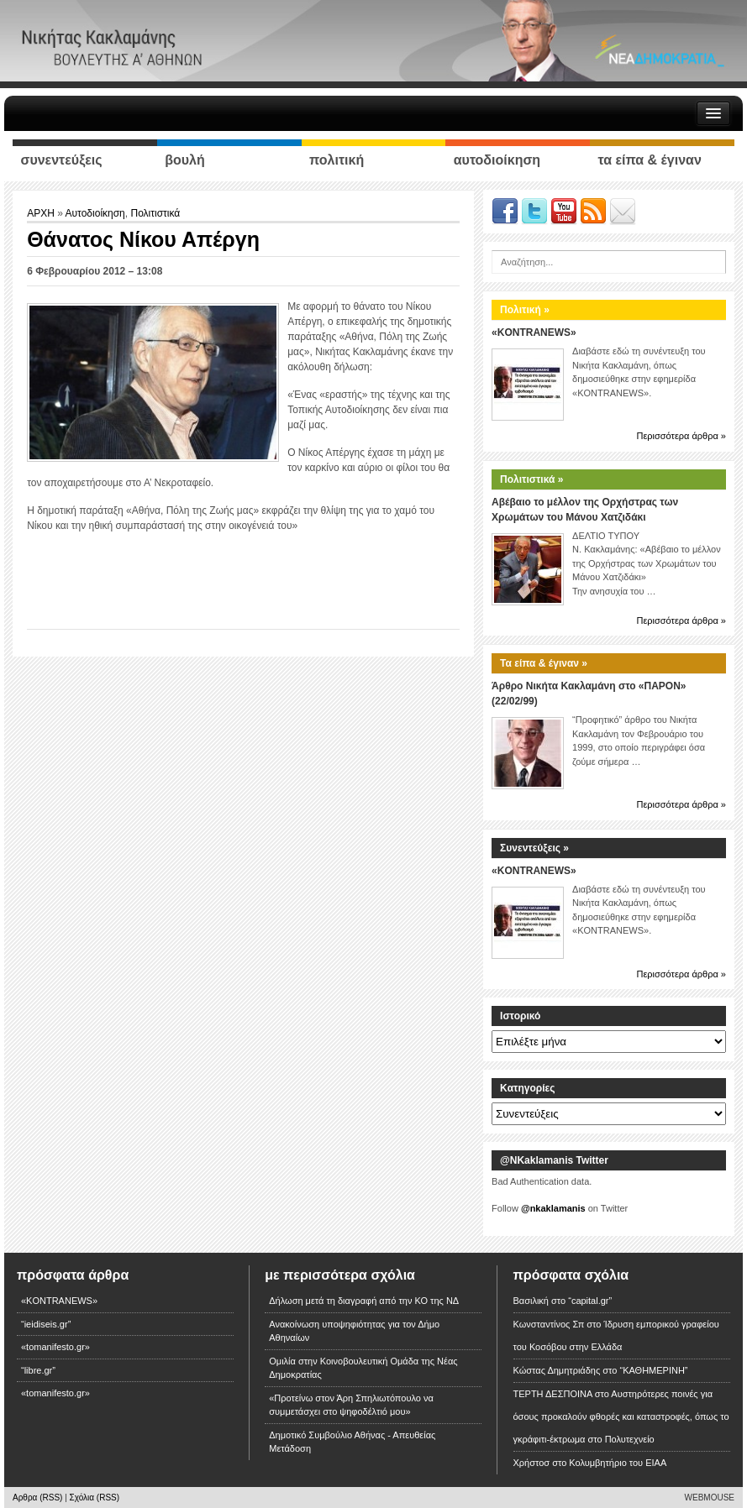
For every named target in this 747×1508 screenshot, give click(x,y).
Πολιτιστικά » (531, 479)
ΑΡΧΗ (42, 213)
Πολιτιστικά (155, 213)
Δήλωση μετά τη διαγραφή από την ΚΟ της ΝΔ (364, 1301)
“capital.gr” (590, 1301)
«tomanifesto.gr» (55, 1347)
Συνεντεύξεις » (534, 848)
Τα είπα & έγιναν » (543, 663)
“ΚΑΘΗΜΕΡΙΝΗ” (653, 1370)
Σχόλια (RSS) (95, 1497)
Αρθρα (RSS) (37, 1497)
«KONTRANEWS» (534, 332)
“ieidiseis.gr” (46, 1324)
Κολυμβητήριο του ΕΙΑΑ (617, 1463)
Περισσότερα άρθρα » (681, 436)
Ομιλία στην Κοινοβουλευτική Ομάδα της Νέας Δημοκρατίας (363, 1368)
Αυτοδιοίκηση (95, 213)
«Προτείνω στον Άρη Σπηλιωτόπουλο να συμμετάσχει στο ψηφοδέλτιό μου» (351, 1405)
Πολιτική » (525, 310)
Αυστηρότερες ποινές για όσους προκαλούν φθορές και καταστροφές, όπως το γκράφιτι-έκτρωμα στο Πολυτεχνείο (621, 1416)
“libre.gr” (38, 1370)
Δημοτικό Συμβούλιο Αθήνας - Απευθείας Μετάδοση (352, 1442)
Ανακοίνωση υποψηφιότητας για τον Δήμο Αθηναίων (354, 1331)
